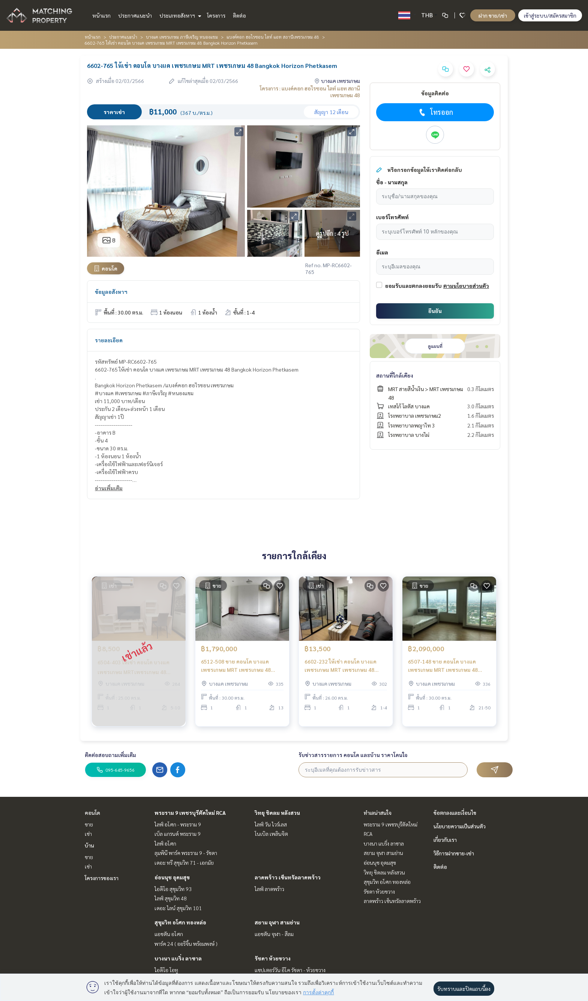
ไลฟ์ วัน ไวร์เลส (271, 824)
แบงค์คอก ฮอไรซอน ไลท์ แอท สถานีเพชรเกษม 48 (272, 37)
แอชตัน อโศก (168, 933)
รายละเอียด (109, 340)
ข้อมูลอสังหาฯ (111, 291)
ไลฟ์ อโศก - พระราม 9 (177, 824)
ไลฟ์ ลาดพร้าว (269, 888)
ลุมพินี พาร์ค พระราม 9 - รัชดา (185, 852)
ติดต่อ (239, 15)
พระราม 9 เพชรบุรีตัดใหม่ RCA (190, 812)
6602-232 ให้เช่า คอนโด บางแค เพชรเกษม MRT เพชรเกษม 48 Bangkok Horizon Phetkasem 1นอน (340, 674)
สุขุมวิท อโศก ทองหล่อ (180, 922)
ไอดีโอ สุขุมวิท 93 (173, 888)
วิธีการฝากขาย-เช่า (454, 853)
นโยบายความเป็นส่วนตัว (460, 826)
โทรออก (435, 112)
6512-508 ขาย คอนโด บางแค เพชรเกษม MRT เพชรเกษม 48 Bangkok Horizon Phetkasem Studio (236, 674)
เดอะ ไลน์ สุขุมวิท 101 (178, 908)
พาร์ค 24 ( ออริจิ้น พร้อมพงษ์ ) (186, 943)
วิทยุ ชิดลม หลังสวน (277, 812)
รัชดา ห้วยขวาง (273, 958)
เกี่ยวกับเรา (445, 839)
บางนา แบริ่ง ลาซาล (178, 958)
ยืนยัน (435, 310)
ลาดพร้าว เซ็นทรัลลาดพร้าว (288, 877)
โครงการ (216, 15)
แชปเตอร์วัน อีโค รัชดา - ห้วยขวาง (290, 969)
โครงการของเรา (101, 878)
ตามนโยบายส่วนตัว (466, 285)
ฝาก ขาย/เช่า (492, 15)
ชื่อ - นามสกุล (392, 182)
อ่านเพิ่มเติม (109, 488)
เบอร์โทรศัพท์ (392, 217)
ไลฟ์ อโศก (165, 843)
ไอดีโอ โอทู (166, 969)
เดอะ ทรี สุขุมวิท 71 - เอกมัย (184, 862)
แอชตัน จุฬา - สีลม (274, 933)
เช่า (88, 833)
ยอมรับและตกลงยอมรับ (413, 285)
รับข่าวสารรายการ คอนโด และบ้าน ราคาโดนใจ (353, 754)
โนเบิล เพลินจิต (271, 833)
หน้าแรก (101, 15)
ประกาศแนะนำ (135, 15)
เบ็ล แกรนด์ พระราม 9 (177, 833)
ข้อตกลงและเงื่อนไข (455, 812)
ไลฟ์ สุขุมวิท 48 (170, 898)
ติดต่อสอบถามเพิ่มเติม (110, 754)
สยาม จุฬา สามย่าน (277, 922)
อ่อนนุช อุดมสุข (172, 877)
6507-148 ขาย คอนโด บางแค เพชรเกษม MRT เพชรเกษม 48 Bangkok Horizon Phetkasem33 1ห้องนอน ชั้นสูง (446, 674)
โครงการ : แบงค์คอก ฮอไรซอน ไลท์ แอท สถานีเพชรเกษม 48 (310, 91)
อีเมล (382, 252)
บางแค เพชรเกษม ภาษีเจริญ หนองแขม (182, 37)
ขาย (89, 824)
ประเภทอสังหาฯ (179, 15)
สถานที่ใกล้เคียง (394, 375)
